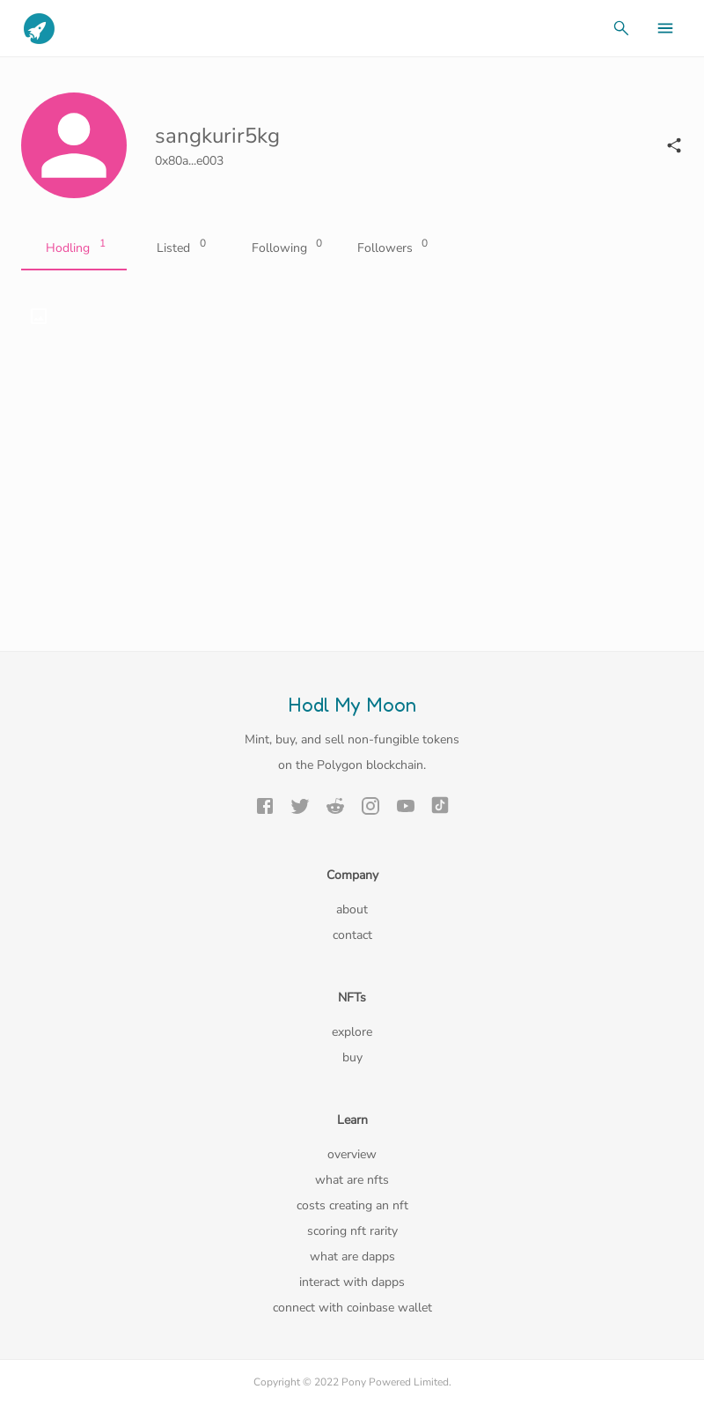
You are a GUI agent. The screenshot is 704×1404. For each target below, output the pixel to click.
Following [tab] (285, 248)
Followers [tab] (391, 248)
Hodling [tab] (74, 248)
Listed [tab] (179, 248)
